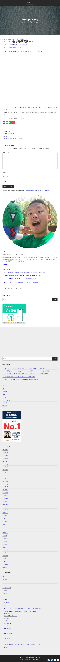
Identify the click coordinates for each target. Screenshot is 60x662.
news (3, 394)
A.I (3, 388)
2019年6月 (5, 521)
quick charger (8, 628)
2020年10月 (5, 484)
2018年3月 (5, 564)
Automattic (36, 659)
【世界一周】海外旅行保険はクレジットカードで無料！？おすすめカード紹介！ (22, 275)
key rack (6, 618)
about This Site (6, 602)
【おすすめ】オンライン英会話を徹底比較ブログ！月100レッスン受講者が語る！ (22, 608)
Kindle (6, 621)
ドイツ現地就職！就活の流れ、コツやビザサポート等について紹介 (18, 376)
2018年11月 (5, 541)
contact (4, 605)
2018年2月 (5, 567)
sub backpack (8, 633)
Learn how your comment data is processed (37, 190)
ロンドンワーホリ (6, 400)
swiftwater (7, 636)
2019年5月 (5, 524)
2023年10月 (5, 458)
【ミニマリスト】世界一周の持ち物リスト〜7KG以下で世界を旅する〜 (19, 279)
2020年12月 (5, 481)
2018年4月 (5, 561)
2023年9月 (5, 461)
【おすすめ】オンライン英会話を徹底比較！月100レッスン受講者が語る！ (20, 282)
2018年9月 (5, 547)
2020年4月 (5, 492)
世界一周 (4, 403)
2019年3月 (5, 530)
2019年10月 (5, 510)
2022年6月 (5, 467)
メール (5, 177)
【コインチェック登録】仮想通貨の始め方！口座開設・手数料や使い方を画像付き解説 (23, 272)
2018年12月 (5, 538)
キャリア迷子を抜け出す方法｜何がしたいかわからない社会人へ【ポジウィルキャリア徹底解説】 (26, 371)
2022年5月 (5, 469)
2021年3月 (5, 475)
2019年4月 (5, 527)
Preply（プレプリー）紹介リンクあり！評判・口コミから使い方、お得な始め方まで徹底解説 (25, 374)
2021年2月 (5, 478)
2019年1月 (4, 535)
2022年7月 (5, 464)
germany (4, 391)
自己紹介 (4, 647)
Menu (31, 3)
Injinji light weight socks (10, 615)
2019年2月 (5, 532)
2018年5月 (5, 558)
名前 (4, 172)
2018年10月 (5, 544)
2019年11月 (5, 507)
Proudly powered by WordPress (30, 657)
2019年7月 (5, 518)
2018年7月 (5, 553)
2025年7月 (5, 455)
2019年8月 (5, 515)
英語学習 (4, 406)
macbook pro (7, 623)
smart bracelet (8, 631)
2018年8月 (5, 550)
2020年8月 (5, 487)
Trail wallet (7, 638)
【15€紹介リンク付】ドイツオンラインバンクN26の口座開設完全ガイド (20, 379)
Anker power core (9, 613)
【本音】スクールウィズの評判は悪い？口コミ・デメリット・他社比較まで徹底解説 (23, 368)
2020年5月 (5, 489)
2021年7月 (5, 472)
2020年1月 (5, 501)
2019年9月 (5, 512)
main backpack (8, 626)
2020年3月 (5, 495)
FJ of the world (23, 44)
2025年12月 (5, 452)
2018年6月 (5, 555)
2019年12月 (5, 504)
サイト (4, 181)
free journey (30, 19)
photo (4, 397)
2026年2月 (5, 449)
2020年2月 (5, 498)
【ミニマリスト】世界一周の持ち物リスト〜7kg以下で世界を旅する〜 (19, 611)
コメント (5, 152)
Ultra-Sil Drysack (8, 641)
